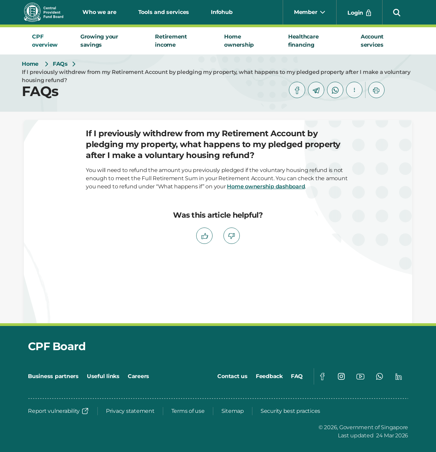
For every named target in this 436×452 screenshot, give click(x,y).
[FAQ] (297, 376)
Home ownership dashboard (266, 186)
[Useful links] (103, 376)
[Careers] (138, 376)
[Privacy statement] (130, 411)
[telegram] (316, 90)
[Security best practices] (290, 411)
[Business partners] (53, 376)
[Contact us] (232, 376)
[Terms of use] (188, 411)
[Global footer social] (322, 376)
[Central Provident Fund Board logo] (48, 12)
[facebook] (297, 90)
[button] (396, 12)
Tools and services (163, 12)
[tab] (48, 41)
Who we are (99, 12)
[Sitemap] (232, 411)
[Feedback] (269, 376)
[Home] (30, 64)
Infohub (221, 12)
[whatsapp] (335, 90)
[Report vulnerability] (58, 411)
